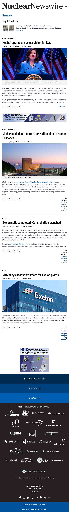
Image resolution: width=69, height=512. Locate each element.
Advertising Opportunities (34, 486)
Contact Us (34, 491)
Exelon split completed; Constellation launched (31, 222)
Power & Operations (8, 38)
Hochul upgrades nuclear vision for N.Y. (26, 42)
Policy (4, 218)
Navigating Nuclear (34, 489)
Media (45, 509)
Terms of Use (34, 509)
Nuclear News (26, 46)
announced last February (16, 244)
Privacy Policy (25, 509)
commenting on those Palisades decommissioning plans (33, 182)
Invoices (40, 509)
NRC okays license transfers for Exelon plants (30, 274)
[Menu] (65, 6)
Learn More (19, 30)
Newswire (7, 15)
